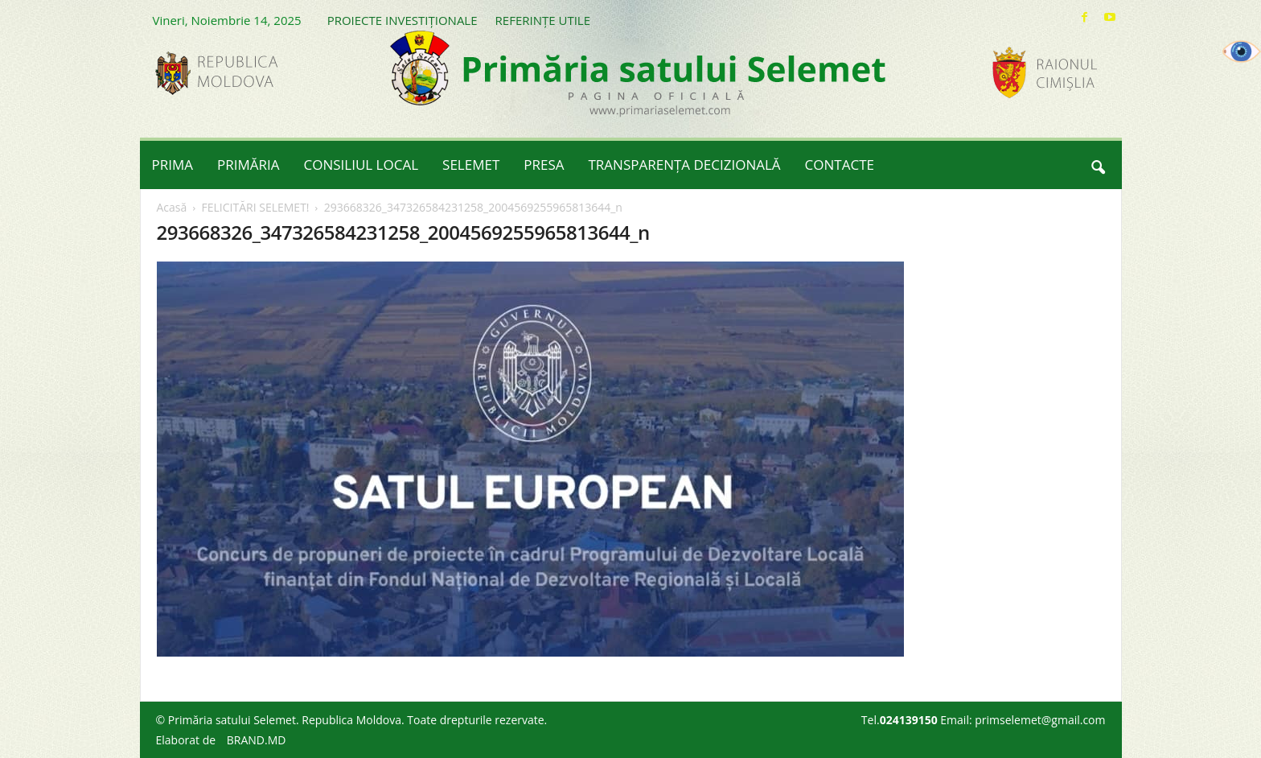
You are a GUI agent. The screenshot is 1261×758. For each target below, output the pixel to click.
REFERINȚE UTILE (542, 20)
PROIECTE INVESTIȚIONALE (402, 20)
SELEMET (470, 164)
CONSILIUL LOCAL (361, 164)
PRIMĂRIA (248, 164)
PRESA (544, 164)
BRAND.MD (256, 740)
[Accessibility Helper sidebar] (1241, 51)
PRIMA (173, 164)
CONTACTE (839, 164)
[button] (1097, 165)
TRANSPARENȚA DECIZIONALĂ (685, 164)
